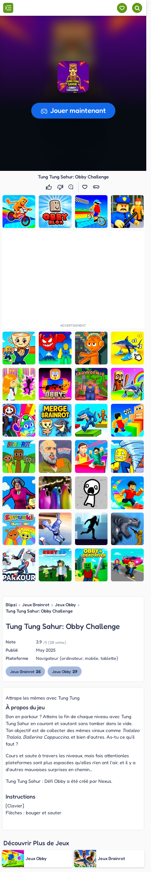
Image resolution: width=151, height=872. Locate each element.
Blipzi (11, 604)
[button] (73, 77)
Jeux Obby (65, 604)
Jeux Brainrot (35, 604)
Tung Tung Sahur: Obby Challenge (39, 610)
